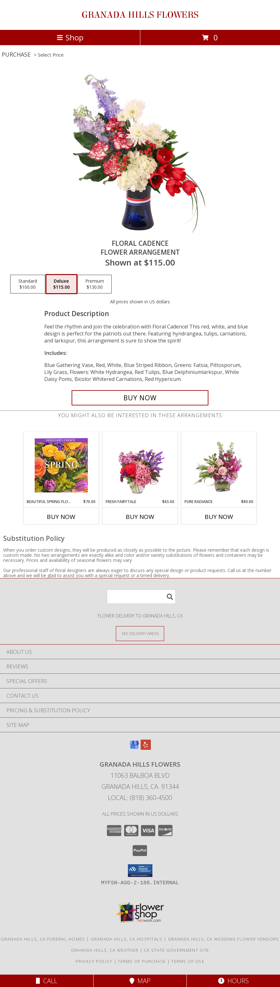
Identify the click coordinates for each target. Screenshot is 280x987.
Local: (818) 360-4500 (140, 797)
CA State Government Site (176, 950)
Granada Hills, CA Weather (105, 950)
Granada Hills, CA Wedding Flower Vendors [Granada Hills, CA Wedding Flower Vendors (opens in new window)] (223, 939)
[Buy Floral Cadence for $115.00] (140, 397)
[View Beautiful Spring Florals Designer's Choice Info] (61, 465)
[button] (140, 870)
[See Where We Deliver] (140, 633)
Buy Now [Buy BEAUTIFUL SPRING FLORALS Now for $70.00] (61, 517)
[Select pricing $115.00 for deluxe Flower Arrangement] (61, 284)
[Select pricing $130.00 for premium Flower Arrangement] (94, 284)
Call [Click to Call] (46, 981)
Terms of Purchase (142, 961)
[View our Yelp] (146, 747)
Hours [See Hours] (233, 981)
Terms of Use (187, 961)
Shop (70, 37)
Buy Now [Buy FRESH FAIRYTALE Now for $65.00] (140, 517)
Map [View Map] (140, 981)
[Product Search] (141, 597)
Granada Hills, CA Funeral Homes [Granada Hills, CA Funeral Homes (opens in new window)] (43, 939)
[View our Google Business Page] (134, 747)
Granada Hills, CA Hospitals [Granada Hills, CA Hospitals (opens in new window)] (127, 939)
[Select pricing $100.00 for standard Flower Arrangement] (27, 284)
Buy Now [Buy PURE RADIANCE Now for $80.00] (219, 517)
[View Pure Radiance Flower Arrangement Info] (219, 465)
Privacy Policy (94, 961)
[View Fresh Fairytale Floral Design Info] (140, 465)
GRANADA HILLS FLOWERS (140, 15)
